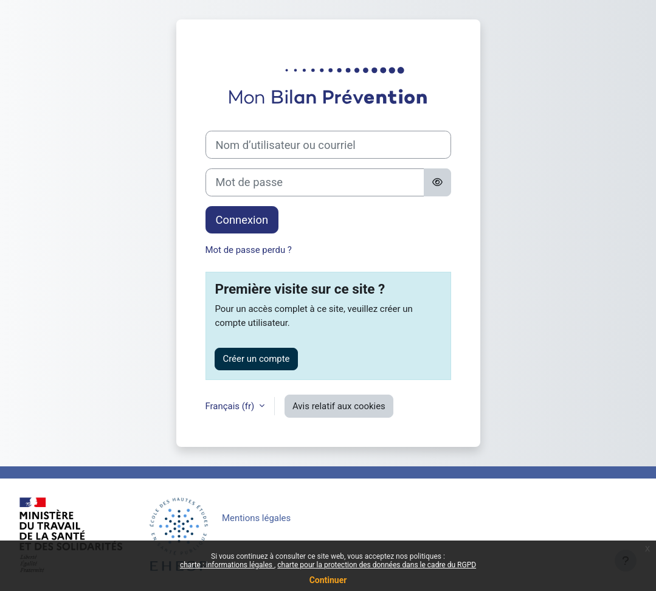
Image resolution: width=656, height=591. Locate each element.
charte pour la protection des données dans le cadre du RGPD (376, 565)
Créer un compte (256, 358)
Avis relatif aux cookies (338, 406)
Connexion (242, 219)
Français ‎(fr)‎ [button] (231, 406)
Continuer (328, 580)
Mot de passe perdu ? (248, 249)
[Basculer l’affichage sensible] (437, 182)
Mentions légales (256, 518)
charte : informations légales (227, 565)
